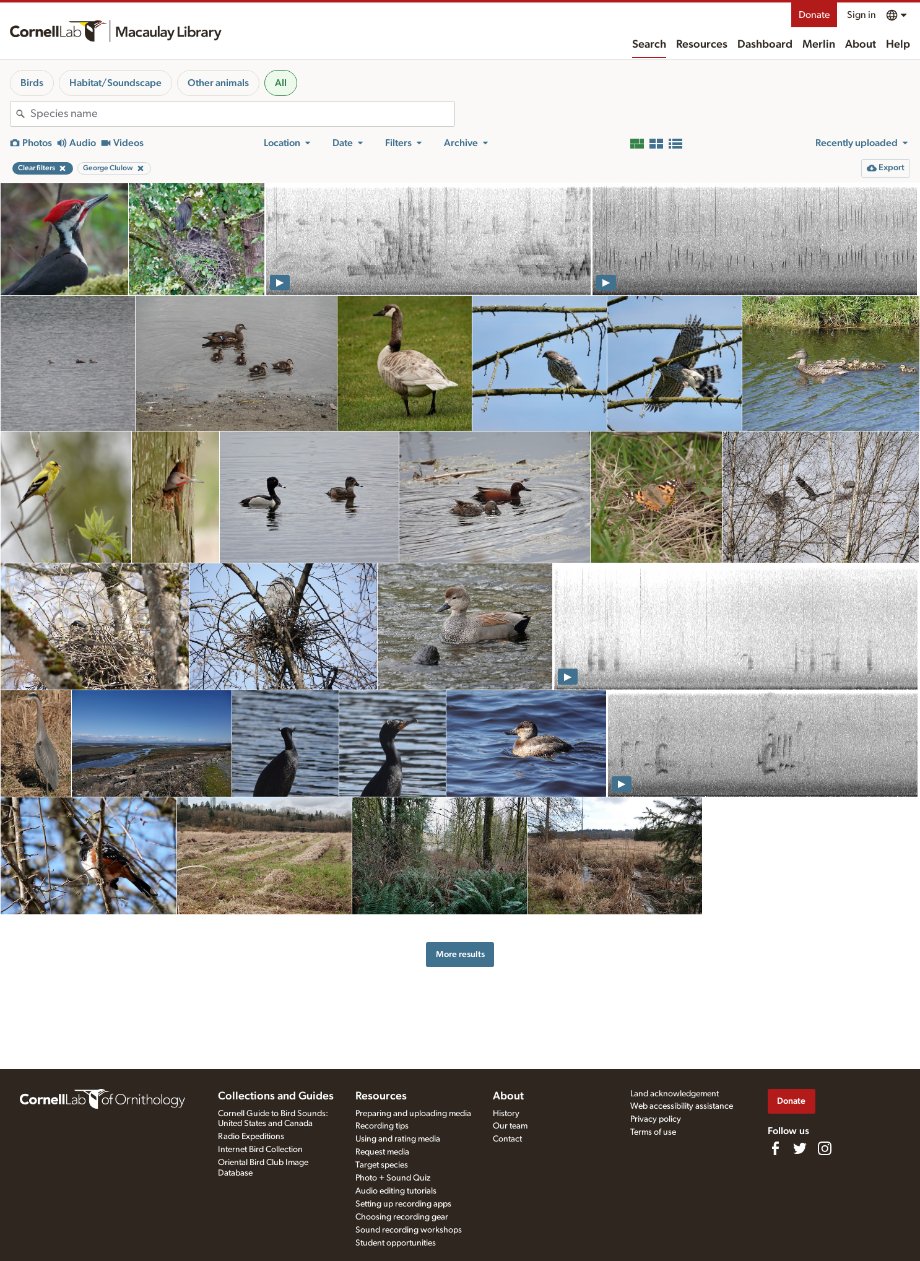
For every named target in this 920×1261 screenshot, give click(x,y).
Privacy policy (655, 1119)
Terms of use (653, 1132)
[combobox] (242, 114)
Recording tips (382, 1126)
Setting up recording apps (403, 1204)
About (860, 44)
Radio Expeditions (251, 1136)
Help (898, 44)
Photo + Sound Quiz (392, 1178)
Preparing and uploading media (413, 1113)
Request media (382, 1152)
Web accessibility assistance (681, 1106)
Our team (510, 1126)
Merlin (818, 44)
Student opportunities (395, 1243)
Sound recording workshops (408, 1230)
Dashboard (764, 44)
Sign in (861, 15)
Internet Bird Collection (260, 1149)
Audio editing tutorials (395, 1191)
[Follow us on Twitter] (799, 1148)
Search (649, 44)
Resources (701, 44)
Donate (814, 15)
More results (460, 954)
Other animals (218, 83)
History (506, 1113)
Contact (507, 1139)
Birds (31, 83)
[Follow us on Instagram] (824, 1148)
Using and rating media (397, 1139)
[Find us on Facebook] (775, 1148)
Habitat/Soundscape (115, 83)
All (281, 83)
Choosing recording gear (401, 1217)
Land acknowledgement (674, 1094)
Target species (381, 1165)
